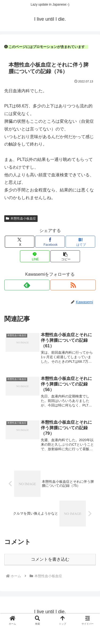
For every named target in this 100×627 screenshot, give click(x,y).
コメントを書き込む (50, 559)
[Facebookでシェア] (50, 242)
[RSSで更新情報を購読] (73, 285)
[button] (65, 256)
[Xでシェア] (19, 242)
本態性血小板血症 (21, 218)
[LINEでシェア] (35, 256)
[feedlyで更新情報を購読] (27, 285)
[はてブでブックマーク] (80, 242)
